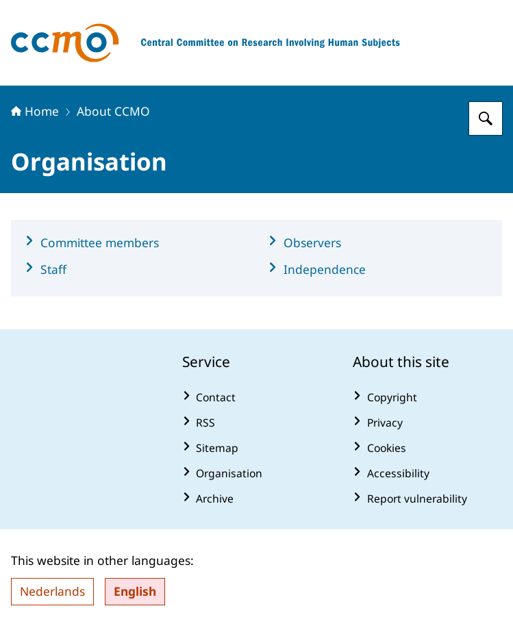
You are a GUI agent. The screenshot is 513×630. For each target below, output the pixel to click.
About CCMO (113, 111)
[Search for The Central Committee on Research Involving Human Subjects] (485, 118)
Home (35, 111)
